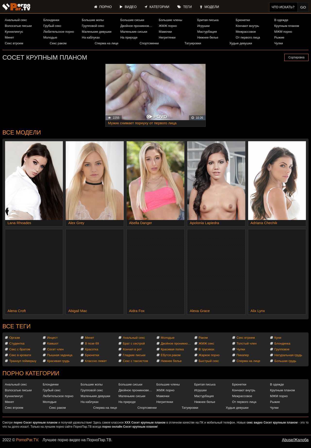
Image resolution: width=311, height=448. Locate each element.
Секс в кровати (20, 355)
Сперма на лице (106, 43)
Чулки (278, 43)
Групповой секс (93, 26)
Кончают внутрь (247, 26)
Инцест (52, 337)
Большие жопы (93, 20)
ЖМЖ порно (168, 26)
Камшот (52, 343)
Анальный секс (16, 20)
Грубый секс (52, 26)
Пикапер (243, 355)
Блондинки (51, 20)
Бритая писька (208, 20)
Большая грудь (285, 361)
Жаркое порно (209, 355)
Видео (128, 7)
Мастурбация (207, 31)
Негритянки (167, 37)
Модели (209, 7)
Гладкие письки (134, 355)
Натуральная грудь (288, 355)
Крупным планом (286, 26)
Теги (184, 7)
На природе (129, 37)
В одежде (281, 20)
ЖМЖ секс (206, 343)
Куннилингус (14, 31)
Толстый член (247, 343)
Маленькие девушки (96, 31)
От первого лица (248, 37)
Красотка (91, 349)
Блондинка (282, 343)
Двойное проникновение (137, 26)
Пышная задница (59, 355)
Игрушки (203, 26)
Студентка (17, 343)
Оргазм (14, 337)
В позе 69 (92, 343)
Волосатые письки (18, 26)
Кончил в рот (132, 349)
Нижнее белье (207, 37)
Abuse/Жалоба (295, 440)
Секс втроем (14, 43)
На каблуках (91, 37)
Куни (277, 337)
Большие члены (170, 20)
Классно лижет (96, 361)
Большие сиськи (132, 20)
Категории (157, 7)
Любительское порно (58, 31)
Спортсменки (149, 43)
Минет (9, 37)
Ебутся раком (171, 355)
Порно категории (30, 373)
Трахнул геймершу (22, 361)
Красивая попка (172, 349)
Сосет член (55, 349)
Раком (203, 337)
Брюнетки (243, 20)
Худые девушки (240, 43)
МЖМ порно (283, 31)
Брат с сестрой (134, 343)
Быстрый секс (209, 361)
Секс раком (58, 43)
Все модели (21, 132)
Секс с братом (19, 349)
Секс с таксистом (135, 361)
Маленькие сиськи (133, 31)
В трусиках (206, 349)
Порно (103, 7)
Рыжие (279, 37)
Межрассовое (246, 31)
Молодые (50, 37)
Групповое (281, 349)
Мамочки (165, 31)
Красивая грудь (58, 361)
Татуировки (192, 43)
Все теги (16, 326)
